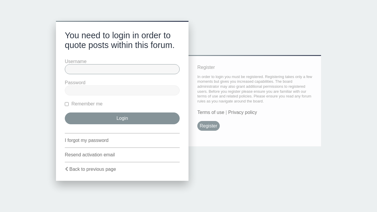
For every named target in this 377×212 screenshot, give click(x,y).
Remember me (83, 103)
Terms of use (210, 112)
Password (75, 82)
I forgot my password (87, 140)
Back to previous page (92, 169)
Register (208, 125)
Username (76, 61)
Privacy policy (242, 112)
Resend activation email (90, 154)
